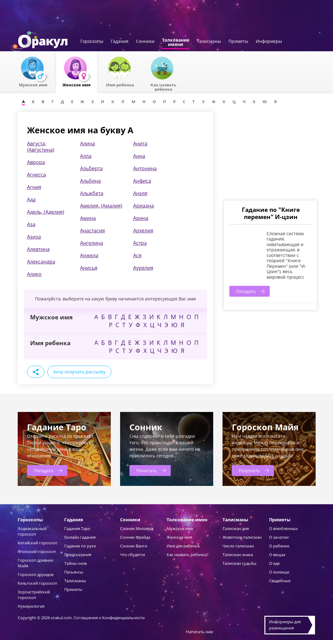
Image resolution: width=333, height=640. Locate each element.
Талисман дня (236, 528)
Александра (41, 261)
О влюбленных (283, 528)
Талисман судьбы (239, 563)
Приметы (238, 41)
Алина (87, 143)
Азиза (34, 236)
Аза (31, 224)
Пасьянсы (73, 572)
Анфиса (142, 180)
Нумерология (31, 606)
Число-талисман (238, 546)
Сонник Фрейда (135, 537)
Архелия (143, 230)
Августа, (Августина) (40, 146)
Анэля (140, 193)
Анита (140, 143)
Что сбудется (132, 554)
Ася (137, 255)
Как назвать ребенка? (188, 554)
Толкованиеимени (175, 42)
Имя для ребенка (183, 546)
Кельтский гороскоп (37, 583)
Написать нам (199, 631)
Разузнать (249, 470)
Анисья (88, 267)
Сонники (145, 41)
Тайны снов (75, 563)
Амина (88, 218)
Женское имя (179, 537)
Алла (86, 156)
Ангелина (91, 243)
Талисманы (209, 41)
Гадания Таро (77, 528)
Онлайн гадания (80, 537)
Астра (140, 243)
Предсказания (77, 554)
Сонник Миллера (136, 528)
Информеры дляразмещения (285, 625)
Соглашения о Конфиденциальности (109, 617)
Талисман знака (238, 554)
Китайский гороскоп (37, 543)
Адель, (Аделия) (45, 211)
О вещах (277, 554)
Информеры (269, 41)
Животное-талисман (242, 537)
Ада (31, 199)
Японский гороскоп (37, 551)
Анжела (89, 255)
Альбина (90, 180)
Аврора (36, 162)
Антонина (145, 168)
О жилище (279, 572)
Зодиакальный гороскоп (32, 531)
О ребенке (279, 546)
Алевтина (38, 249)
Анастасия (92, 230)
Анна (139, 156)
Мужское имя (180, 528)
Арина (140, 218)
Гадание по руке (80, 546)
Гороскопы (91, 41)
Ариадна (143, 205)
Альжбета (91, 193)
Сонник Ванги (133, 546)
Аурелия (143, 267)
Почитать (146, 470)
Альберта (91, 168)
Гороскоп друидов (35, 574)
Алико (34, 274)
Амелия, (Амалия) (101, 205)
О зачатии (279, 537)
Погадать (246, 291)
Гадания (119, 41)
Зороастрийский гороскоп (34, 594)
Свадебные (279, 580)
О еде (274, 563)
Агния (34, 187)
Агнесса (36, 174)
